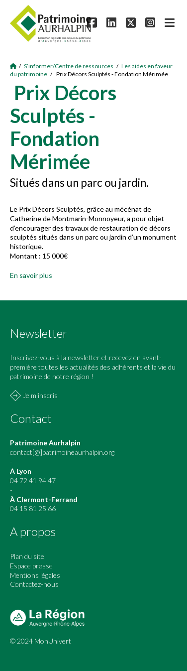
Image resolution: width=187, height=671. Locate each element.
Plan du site (27, 556)
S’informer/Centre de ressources (68, 66)
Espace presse (31, 565)
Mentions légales (35, 575)
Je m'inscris (40, 395)
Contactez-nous (34, 584)
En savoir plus (31, 275)
